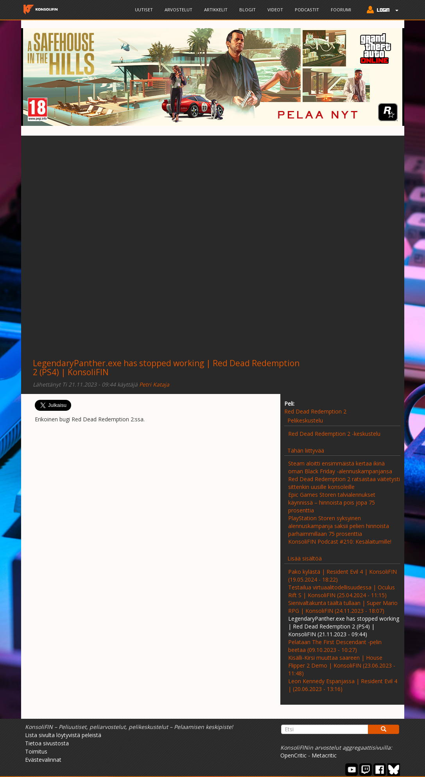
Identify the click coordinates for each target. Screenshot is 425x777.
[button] (380, 10)
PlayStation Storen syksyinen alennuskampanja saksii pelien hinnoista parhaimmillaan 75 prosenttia (338, 525)
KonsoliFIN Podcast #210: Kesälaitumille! (339, 541)
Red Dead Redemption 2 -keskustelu (334, 433)
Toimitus (36, 751)
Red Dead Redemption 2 (315, 411)
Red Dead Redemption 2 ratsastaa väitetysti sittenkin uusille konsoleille (344, 483)
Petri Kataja (154, 384)
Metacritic (324, 755)
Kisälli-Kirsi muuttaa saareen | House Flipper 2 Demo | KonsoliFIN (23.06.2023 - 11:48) (341, 665)
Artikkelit (216, 10)
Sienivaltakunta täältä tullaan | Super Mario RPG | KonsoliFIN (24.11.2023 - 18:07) (343, 606)
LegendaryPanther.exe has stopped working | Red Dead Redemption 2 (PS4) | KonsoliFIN (166, 368)
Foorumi (341, 10)
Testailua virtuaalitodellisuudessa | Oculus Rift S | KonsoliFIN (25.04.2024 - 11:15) (341, 591)
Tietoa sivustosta (47, 743)
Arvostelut (178, 10)
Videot (275, 10)
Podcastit (307, 10)
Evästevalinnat (43, 759)
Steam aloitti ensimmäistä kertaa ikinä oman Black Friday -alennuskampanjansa (340, 467)
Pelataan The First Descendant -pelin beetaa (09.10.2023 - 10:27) (335, 645)
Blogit (247, 10)
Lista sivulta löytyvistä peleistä (63, 735)
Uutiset (144, 10)
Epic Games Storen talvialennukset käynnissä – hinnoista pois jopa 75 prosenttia (331, 502)
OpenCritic (293, 755)
